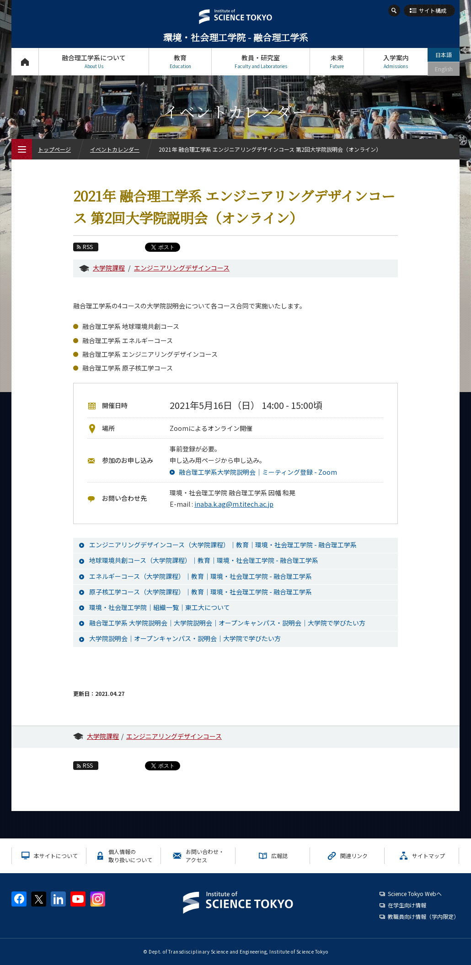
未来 (337, 61)
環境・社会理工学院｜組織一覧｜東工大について (159, 607)
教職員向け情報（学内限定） (423, 916)
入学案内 (396, 61)
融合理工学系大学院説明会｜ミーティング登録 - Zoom (258, 472)
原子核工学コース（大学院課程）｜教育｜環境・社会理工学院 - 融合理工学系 (200, 591)
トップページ (24, 61)
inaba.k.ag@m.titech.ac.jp (233, 504)
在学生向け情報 (407, 905)
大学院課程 (109, 267)
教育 (180, 61)
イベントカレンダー (114, 149)
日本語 (443, 54)
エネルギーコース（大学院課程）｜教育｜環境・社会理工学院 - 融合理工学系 (200, 576)
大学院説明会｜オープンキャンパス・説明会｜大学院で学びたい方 (185, 638)
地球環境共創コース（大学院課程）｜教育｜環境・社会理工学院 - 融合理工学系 (203, 560)
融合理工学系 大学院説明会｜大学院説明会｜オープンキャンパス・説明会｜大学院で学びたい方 (227, 622)
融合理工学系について (94, 61)
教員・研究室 (261, 61)
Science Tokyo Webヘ (415, 893)
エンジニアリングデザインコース (182, 267)
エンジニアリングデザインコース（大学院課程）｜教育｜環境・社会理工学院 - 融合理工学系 (223, 544)
